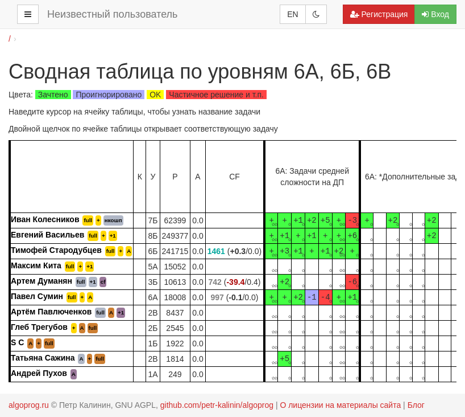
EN (292, 14)
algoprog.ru (29, 405)
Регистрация (379, 14)
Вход (435, 14)
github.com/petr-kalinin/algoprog (216, 405)
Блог (416, 405)
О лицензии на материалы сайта (340, 405)
